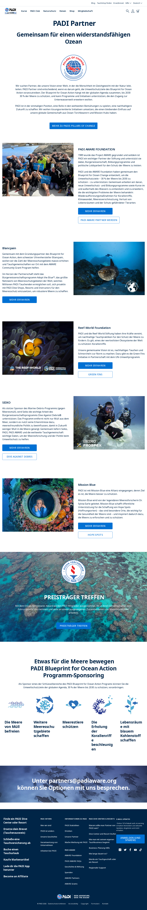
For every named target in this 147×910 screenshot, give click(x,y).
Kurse (24, 11)
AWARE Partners (72, 878)
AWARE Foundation (73, 855)
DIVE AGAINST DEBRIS (19, 456)
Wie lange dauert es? (98, 853)
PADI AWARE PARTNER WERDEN (99, 220)
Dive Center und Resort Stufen (102, 834)
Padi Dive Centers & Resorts (102, 819)
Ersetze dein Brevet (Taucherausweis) (15, 830)
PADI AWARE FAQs (73, 861)
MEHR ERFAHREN (19, 299)
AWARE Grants (71, 883)
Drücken (68, 831)
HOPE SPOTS (95, 534)
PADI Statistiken (72, 825)
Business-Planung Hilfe (99, 848)
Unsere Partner (71, 836)
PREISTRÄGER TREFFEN (73, 625)
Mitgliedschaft (85, 11)
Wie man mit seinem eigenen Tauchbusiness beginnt (101, 841)
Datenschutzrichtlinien (57, 904)
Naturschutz (49, 11)
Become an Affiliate (15, 876)
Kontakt (105, 904)
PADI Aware (70, 850)
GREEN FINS (95, 374)
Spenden (69, 872)
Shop (72, 11)
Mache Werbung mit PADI (76, 842)
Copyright (84, 904)
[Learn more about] (15, 717)
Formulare (95, 904)
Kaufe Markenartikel (16, 859)
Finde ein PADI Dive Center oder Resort (15, 820)
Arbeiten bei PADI (48, 850)
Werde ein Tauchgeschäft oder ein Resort (102, 860)
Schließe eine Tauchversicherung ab (16, 841)
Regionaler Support (97, 867)
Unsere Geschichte (48, 836)
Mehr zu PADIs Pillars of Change (73, 125)
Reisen (63, 11)
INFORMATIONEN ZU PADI (76, 819)
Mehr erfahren (95, 211)
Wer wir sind (45, 825)
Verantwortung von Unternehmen (49, 843)
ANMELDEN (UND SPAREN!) (130, 839)
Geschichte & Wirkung (74, 866)
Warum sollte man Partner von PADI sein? (102, 827)
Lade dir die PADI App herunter (16, 868)
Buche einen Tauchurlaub (11, 851)
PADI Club (35, 11)
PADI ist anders (47, 831)
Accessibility (73, 904)
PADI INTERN (46, 819)
